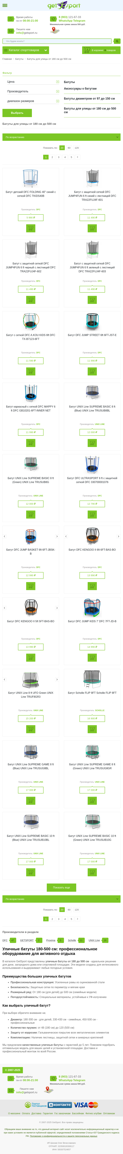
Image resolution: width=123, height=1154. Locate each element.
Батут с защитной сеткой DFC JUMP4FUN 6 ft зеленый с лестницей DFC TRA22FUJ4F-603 (92, 267)
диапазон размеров (20, 101)
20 (62, 147)
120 (77, 147)
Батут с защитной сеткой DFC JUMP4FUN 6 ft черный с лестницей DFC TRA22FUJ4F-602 (31, 267)
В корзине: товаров (104, 50)
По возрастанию (15, 137)
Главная (7, 58)
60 (69, 147)
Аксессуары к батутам (80, 88)
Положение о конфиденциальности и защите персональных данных (63, 1136)
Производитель (17, 91)
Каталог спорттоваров (24, 50)
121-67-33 (70, 17)
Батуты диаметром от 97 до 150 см (89, 98)
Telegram (79, 20)
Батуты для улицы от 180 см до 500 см (49, 58)
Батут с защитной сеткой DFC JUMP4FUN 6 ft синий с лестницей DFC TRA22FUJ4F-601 (92, 196)
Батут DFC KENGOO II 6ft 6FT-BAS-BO (92, 549)
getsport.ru (26, 32)
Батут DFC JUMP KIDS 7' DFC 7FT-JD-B (92, 621)
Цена (10, 81)
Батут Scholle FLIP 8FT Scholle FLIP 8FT (92, 692)
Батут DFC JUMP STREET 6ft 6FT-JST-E (92, 335)
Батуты (19, 58)
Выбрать (17, 112)
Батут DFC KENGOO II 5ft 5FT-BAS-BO (30, 621)
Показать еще (61, 887)
